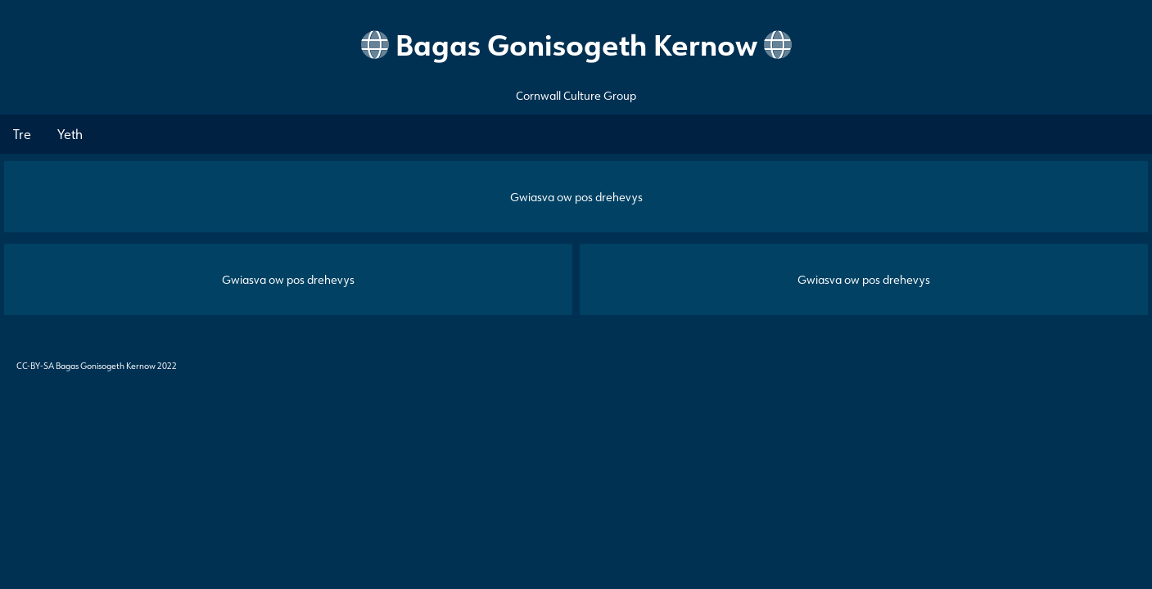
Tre (22, 134)
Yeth (70, 134)
